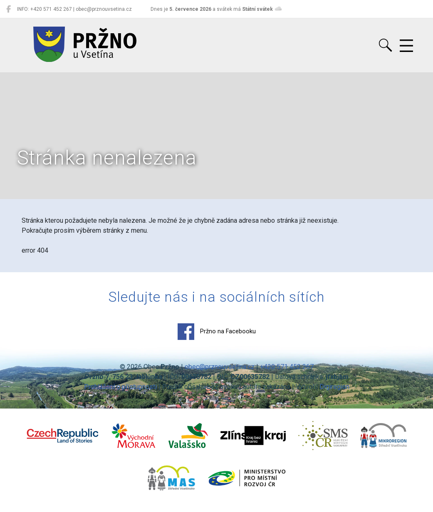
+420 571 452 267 (287, 367)
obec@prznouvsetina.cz (220, 367)
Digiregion (334, 387)
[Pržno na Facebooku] (8, 9)
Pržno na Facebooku (217, 331)
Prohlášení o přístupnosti (120, 387)
